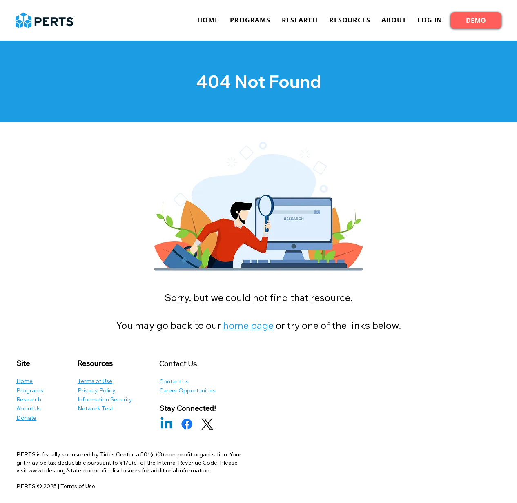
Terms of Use (95, 381)
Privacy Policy (97, 390)
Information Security (105, 399)
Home (24, 381)
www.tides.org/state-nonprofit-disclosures (84, 470)
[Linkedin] (166, 424)
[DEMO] (475, 20)
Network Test (95, 408)
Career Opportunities (187, 390)
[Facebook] (187, 424)
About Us (28, 408)
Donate (26, 417)
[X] (207, 424)
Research (28, 399)
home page (248, 325)
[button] (429, 20)
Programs (29, 390)
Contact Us (174, 381)
